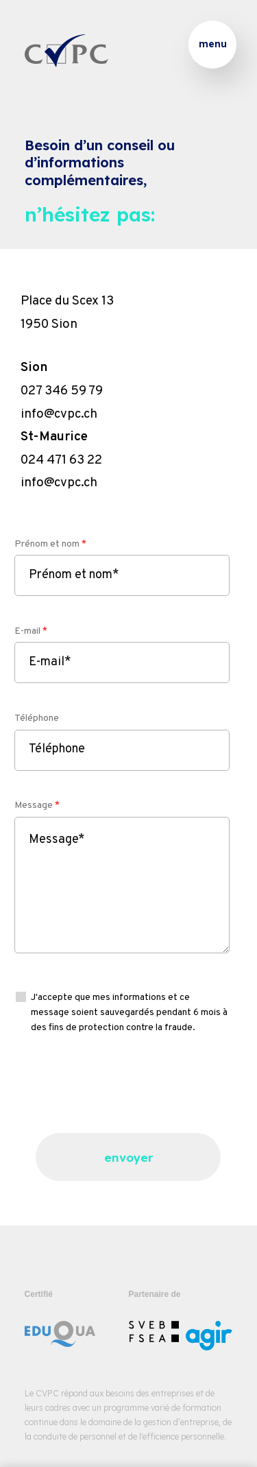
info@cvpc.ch (59, 414)
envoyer (128, 1157)
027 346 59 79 (62, 391)
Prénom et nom (50, 544)
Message (37, 805)
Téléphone (36, 718)
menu (213, 44)
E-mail (30, 631)
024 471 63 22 (61, 460)
